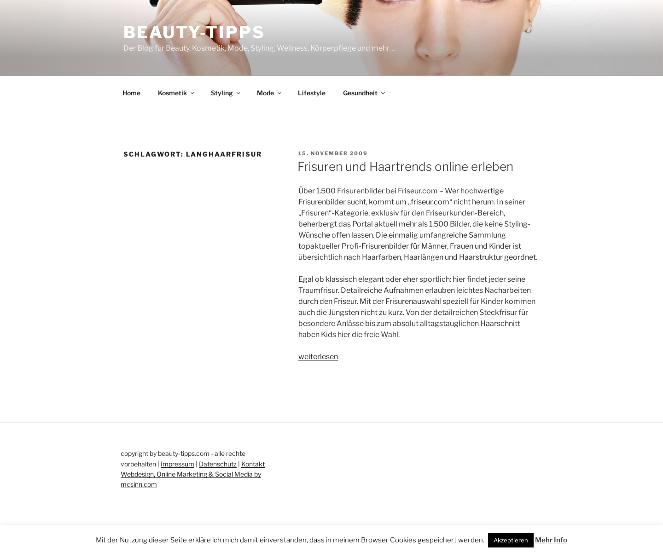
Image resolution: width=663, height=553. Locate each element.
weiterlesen (318, 356)
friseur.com (430, 202)
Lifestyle (312, 93)
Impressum (177, 464)
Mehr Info (551, 540)
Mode (270, 93)
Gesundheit (364, 93)
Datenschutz (218, 464)
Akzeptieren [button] (511, 540)
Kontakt (253, 464)
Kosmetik (177, 93)
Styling (226, 93)
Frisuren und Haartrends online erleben (405, 166)
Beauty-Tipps (194, 32)
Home (131, 93)
